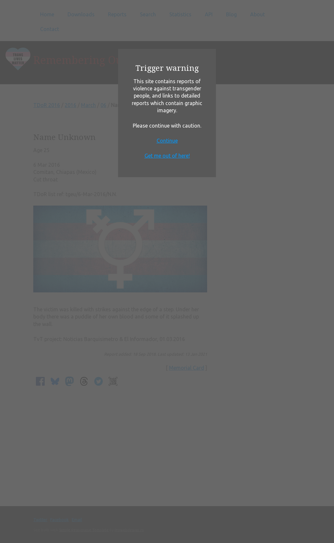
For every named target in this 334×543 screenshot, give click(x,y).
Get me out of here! (167, 156)
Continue (167, 141)
